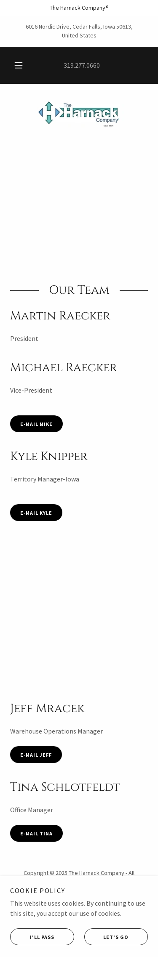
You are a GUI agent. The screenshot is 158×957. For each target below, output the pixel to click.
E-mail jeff (36, 755)
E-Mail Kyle (36, 513)
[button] (18, 65)
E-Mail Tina (36, 833)
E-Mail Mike (36, 424)
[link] (79, 113)
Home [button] (79, 905)
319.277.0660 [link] (82, 65)
